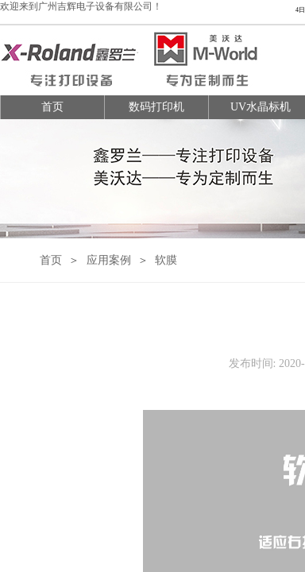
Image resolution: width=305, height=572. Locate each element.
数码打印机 (156, 107)
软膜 (166, 260)
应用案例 (109, 260)
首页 (52, 107)
